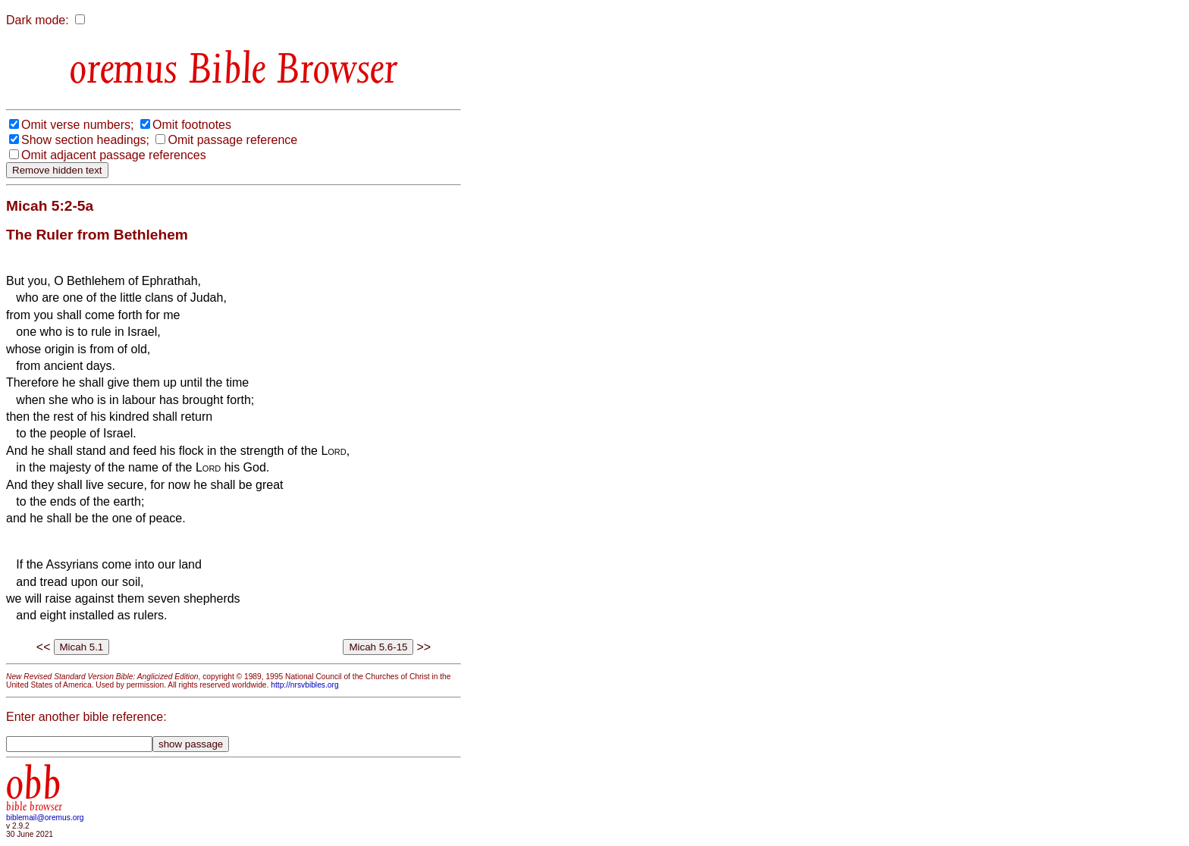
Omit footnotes (191, 124)
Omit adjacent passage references (113, 155)
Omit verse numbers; (77, 124)
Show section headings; (85, 139)
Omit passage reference (232, 139)
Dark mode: (37, 20)
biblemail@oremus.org (45, 817)
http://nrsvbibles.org (304, 685)
